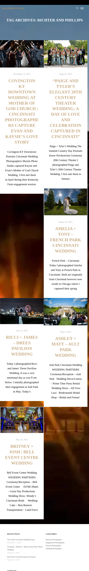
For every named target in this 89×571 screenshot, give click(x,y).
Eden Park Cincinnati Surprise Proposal (21, 557)
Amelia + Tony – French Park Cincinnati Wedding (65, 239)
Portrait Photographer (53, 546)
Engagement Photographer (55, 543)
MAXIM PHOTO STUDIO (13, 8)
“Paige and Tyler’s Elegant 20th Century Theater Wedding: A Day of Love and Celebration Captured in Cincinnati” (65, 108)
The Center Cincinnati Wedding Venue (21, 540)
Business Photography (54, 540)
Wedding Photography (54, 548)
